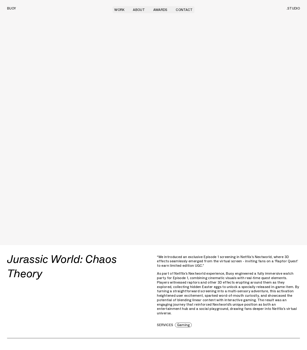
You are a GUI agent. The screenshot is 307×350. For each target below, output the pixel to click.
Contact (184, 9)
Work (119, 9)
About (139, 9)
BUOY (11, 8)
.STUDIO (293, 8)
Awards (160, 9)
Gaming (183, 325)
